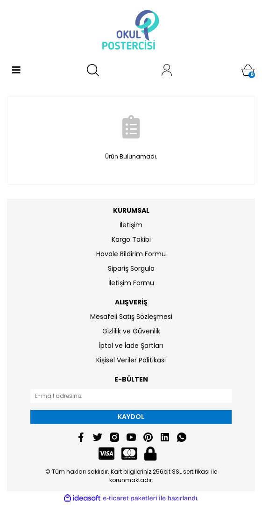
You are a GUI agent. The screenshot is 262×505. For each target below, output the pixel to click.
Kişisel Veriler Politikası (131, 360)
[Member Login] (167, 70)
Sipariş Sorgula (131, 268)
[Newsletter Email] (131, 396)
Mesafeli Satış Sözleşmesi (131, 316)
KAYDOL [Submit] (131, 416)
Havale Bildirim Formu (131, 254)
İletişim (131, 225)
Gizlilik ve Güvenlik (131, 331)
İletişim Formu (131, 283)
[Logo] (130, 30)
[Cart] (248, 70)
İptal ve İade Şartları (131, 345)
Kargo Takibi (131, 239)
